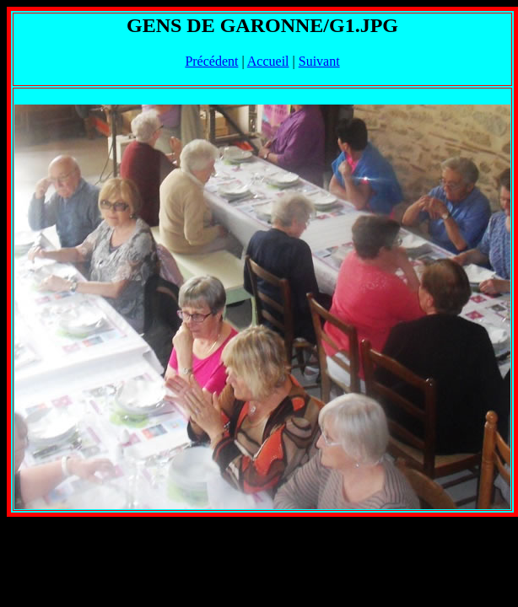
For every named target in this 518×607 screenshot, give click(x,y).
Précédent (211, 61)
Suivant (319, 61)
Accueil (268, 61)
